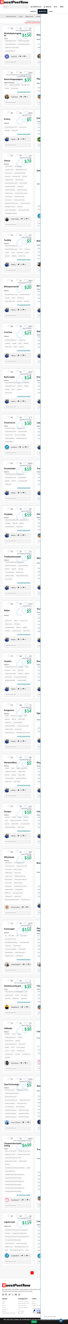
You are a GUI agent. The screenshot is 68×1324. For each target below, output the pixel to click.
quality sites (41, 896)
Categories (58, 16)
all (38, 1046)
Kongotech (9, 710)
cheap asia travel (10, 1154)
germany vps (19, 179)
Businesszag (42, 863)
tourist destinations (44, 127)
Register (42, 11)
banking (40, 1099)
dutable (40, 386)
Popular (50, 16)
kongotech (18, 729)
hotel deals (22, 949)
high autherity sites (22, 575)
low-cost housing (43, 942)
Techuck (40, 609)
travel (39, 123)
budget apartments (53, 952)
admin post (8, 781)
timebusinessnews (10, 565)
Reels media (9, 377)
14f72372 (47, 139)
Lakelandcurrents (44, 423)
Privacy (4, 1305)
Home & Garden (41, 933)
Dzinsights (41, 118)
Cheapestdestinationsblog (13, 1144)
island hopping (9, 438)
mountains (52, 1179)
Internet (6, 164)
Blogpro (40, 35)
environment (42, 1106)
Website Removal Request (8, 1313)
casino (14, 1034)
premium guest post (11, 1100)
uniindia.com (21, 1050)
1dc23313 (14, 56)
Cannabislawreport (45, 1221)
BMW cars (8, 893)
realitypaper (50, 680)
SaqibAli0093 (15, 1255)
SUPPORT (33, 11)
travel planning (24, 942)
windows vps (16, 176)
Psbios (7, 610)
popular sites (51, 578)
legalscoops (8, 1246)
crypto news (8, 876)
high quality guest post (12, 899)
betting (7, 1034)
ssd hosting (23, 183)
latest (27, 252)
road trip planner (10, 51)
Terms (3, 1307)
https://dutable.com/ (44, 382)
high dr (40, 343)
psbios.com (8, 620)
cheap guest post (10, 1037)
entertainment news (20, 886)
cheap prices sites (10, 673)
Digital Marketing (42, 39)
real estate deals (57, 945)
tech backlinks (20, 1106)
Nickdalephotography (12, 34)
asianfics (59, 1096)
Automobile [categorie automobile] (21, 1311)
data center (8, 173)
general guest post (11, 1044)
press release (21, 1047)
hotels (50, 1172)
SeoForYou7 (47, 56)
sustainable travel (10, 431)
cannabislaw (41, 1243)
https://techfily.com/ (11, 249)
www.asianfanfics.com (50, 1113)
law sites (7, 1233)
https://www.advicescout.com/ (47, 523)
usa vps (24, 176)
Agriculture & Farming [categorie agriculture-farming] (23, 1303)
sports (7, 1050)
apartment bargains (44, 945)
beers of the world (10, 1151)
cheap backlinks (10, 1103)
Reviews (4, 1311)
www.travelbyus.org (44, 1185)
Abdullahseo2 (15, 1007)
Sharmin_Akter (15, 907)
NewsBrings (47, 264)
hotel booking (55, 130)
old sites (26, 301)
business (58, 255)
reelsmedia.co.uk (10, 386)
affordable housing (57, 949)
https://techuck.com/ (44, 614)
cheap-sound (58, 1046)
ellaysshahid (47, 1198)
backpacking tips (21, 438)
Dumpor (7, 811)
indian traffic (9, 729)
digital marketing (43, 47)
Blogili (39, 762)
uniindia (17, 1054)
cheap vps (20, 186)
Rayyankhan (47, 1122)
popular (7, 256)
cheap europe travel (23, 1154)
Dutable (40, 377)
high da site (52, 209)
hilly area (60, 1179)
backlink (40, 206)
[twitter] (9, 1294)
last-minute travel (10, 939)
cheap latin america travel (13, 1157)
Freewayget (9, 929)
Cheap (39, 986)
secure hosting (25, 203)
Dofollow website (44, 171)
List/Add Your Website (37, 1305)
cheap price (41, 624)
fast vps (20, 206)
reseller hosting (10, 189)
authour (7, 630)
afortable (17, 624)
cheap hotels (9, 995)
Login (51, 11)
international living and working (14, 1167)
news (46, 731)
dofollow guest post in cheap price (48, 1102)
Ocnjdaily (8, 514)
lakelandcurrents (43, 435)
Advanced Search (11, 16)
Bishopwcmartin (44, 241)
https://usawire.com (11, 667)
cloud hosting (9, 169)
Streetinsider (10, 468)
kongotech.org (9, 732)
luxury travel (8, 435)
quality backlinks (10, 680)
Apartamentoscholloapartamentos (45, 929)
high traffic (47, 252)
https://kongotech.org (23, 732)
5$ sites (59, 624)
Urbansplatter (43, 811)
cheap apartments (43, 949)
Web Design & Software (44, 517)
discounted (41, 952)
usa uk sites (8, 579)
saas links (60, 526)
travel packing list (10, 44)
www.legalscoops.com (21, 1246)
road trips (8, 945)
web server (8, 200)
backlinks (52, 301)
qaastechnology (24, 1110)
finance (57, 1106)
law (39, 258)
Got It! (34, 1321)
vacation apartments (56, 942)
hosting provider (10, 186)
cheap (7, 88)
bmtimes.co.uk (42, 294)
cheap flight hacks (10, 40)
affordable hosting (10, 213)
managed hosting (19, 173)
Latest (21, 16)
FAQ (3, 1303)
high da (52, 435)
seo (39, 44)
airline (57, 1172)
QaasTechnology (11, 1084)
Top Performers (40, 16)
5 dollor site (41, 392)
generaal (24, 998)
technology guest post (12, 1093)
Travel (6, 38)
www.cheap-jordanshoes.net (46, 998)
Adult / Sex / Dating (42, 184)
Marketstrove (43, 79)
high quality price (50, 206)
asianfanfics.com (49, 1096)
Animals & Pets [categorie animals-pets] (22, 1305)
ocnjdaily (7, 523)
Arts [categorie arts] (19, 1309)
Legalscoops (9, 1222)
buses (49, 1175)
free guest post (21, 1103)
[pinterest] (19, 1294)
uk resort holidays (20, 435)
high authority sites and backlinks (48, 631)
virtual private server (21, 193)
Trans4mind (42, 468)
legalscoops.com (21, 1243)
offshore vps (9, 193)
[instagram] (13, 1294)
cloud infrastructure (11, 183)
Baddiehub (41, 331)
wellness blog (18, 882)
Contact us (5, 1309)
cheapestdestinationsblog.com (14, 1174)
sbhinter (55, 568)
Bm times (41, 286)
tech (52, 255)
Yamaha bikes (9, 889)
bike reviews (18, 869)
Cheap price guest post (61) (34, 21)
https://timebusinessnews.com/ (14, 562)
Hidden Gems (29, 16)
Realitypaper (42, 661)
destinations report (11, 1161)
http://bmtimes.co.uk (44, 291)
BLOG (55, 6)
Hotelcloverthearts (12, 986)
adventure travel (10, 428)
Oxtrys (7, 161)
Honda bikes (19, 889)
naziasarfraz (47, 535)
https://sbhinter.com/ (44, 568)
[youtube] (16, 1294)
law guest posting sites (19, 1233)
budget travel (9, 955)
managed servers (10, 206)
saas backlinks (42, 526)
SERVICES (47, 6)
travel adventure (10, 1171)
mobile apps (8, 872)
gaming (17, 1040)
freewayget (19, 955)
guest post (52, 526)
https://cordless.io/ (10, 340)
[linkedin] (3, 1294)
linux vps (7, 176)
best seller (17, 781)
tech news (18, 872)
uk (5, 935)
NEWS (61, 6)
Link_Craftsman (15, 1122)
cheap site (15, 130)
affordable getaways (11, 942)
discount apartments (44, 939)
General (6, 123)
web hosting (8, 166)
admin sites (8, 624)
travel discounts (20, 952)
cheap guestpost (43, 91)
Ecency (7, 119)
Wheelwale (9, 857)
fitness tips (8, 882)
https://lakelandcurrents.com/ (47, 428)
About (3, 1301)
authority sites (9, 575)
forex (12, 252)
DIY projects (8, 879)
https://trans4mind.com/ (45, 474)
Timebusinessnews (12, 557)
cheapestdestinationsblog (13, 1178)
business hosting (24, 210)
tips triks (7, 998)
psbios (16, 620)
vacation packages (43, 130)
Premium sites (25, 899)
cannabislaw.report (55, 1240)
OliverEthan (14, 1063)
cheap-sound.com (46, 1046)
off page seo (46, 44)
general (40, 255)
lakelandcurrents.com (44, 431)
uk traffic (11, 935)
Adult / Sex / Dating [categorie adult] (23, 1301)
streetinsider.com (10, 477)
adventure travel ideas (12, 47)
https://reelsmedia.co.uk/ (12, 382)
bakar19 (46, 1007)
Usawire (7, 661)
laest (13, 389)
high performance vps (11, 203)
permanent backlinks (20, 677)
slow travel (41, 133)
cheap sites (41, 347)
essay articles (9, 1040)
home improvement (20, 879)
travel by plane (42, 1179)
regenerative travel (52, 133)
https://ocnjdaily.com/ (11, 520)
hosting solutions (19, 200)
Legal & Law (7, 1226)
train (55, 1175)
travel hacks (16, 945)
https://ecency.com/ (11, 127)
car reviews (8, 869)
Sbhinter (40, 558)
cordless (7, 343)
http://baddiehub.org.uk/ (45, 337)
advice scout (41, 519)
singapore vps (9, 179)
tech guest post (10, 1090)
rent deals (56, 939)
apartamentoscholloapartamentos (48, 956)
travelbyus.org (42, 1182)
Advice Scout (42, 514)
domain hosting (19, 196)
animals (40, 1096)
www (58, 998)
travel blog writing (23, 44)
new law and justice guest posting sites (17, 1236)
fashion (50, 1106)
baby (43, 258)
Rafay (45, 96)
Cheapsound (42, 1031)
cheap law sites (9, 1243)
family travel (23, 1161)
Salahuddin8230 (16, 964)
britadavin (14, 447)
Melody (13, 139)
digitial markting (14, 85)
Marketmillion (10, 762)
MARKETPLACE (36, 6)
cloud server (9, 196)
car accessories (9, 866)
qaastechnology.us (10, 1110)
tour (44, 123)
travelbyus (52, 1182)
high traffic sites (10, 301)
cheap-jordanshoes (43, 994)
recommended (42, 301)
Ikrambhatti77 (48, 1062)
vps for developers (10, 210)
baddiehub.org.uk (43, 340)
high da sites (41, 628)
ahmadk (46, 216)
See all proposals (11, 62)
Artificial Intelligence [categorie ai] (23, 1307)
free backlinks (9, 1106)
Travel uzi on (9, 422)
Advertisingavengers (13, 79)
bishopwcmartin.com (44, 248)
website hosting (22, 189)
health (47, 255)
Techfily (7, 240)
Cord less (8, 332)
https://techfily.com (11, 245)
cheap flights (9, 441)
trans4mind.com (42, 477)
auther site (22, 256)
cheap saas (41, 529)
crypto (7, 252)
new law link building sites (13, 1240)
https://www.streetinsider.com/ (14, 474)
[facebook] (6, 1294)
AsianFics (41, 1086)
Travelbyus (41, 1149)
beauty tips (8, 886)
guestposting (42, 87)
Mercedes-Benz (18, 893)
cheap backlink (42, 209)
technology (14, 88)
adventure (15, 998)
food (39, 1109)
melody (7, 130)
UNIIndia (8, 1028)
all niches (47, 728)
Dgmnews (41, 713)
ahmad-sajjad (15, 219)
